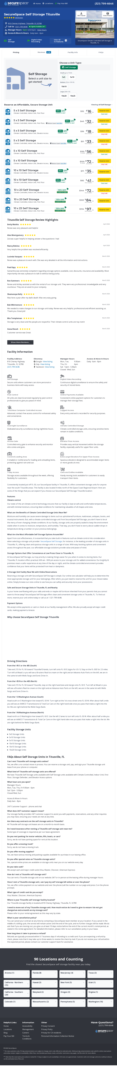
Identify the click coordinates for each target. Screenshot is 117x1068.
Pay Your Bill (61, 3)
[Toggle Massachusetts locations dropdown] (45, 1001)
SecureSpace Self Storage (51, 541)
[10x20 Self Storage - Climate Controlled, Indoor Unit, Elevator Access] (58, 191)
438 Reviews (19, 18)
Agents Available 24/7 (37, 26)
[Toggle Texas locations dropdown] (100, 972)
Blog (5, 1032)
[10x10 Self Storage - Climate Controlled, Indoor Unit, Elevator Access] (58, 171)
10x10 (63, 86)
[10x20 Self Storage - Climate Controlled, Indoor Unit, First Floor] (58, 201)
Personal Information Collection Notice (57, 1036)
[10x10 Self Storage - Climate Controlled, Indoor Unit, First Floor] (58, 181)
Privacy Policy (46, 1029)
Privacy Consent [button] (48, 1026)
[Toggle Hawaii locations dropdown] (45, 982)
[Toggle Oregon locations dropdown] (72, 992)
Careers (25, 1032)
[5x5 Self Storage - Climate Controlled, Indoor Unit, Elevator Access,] (58, 141)
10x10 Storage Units (17, 743)
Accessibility (27, 1026)
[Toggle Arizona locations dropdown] (17, 972)
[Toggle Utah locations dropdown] (100, 982)
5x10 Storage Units (17, 737)
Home (37, 4)
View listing (47, 361)
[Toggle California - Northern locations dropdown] (17, 984)
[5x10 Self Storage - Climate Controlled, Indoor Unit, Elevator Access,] (58, 162)
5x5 (63, 77)
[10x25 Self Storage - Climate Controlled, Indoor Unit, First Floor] (58, 209)
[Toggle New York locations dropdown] (72, 982)
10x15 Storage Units (17, 746)
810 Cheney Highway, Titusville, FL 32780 (25, 23)
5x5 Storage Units (16, 734)
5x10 (72, 77)
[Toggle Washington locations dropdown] (100, 1001)
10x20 (63, 96)
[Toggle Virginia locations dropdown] (100, 992)
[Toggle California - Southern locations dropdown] (17, 993)
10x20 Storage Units (17, 750)
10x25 (72, 96)
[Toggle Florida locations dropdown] (45, 972)
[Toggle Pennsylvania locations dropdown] (72, 1001)
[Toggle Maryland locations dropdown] (45, 992)
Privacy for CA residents (51, 1032)
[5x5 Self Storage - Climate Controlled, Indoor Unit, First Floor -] (58, 111)
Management (28, 1029)
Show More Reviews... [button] (20, 342)
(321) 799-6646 (104, 3)
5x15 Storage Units (17, 740)
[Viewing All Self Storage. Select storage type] (102, 105)
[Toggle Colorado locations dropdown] (17, 1001)
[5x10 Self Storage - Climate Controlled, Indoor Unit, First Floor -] (58, 152)
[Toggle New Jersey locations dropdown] (72, 972)
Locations (47, 3)
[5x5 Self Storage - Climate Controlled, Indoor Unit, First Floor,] (58, 121)
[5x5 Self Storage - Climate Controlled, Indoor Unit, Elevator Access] (58, 131)
